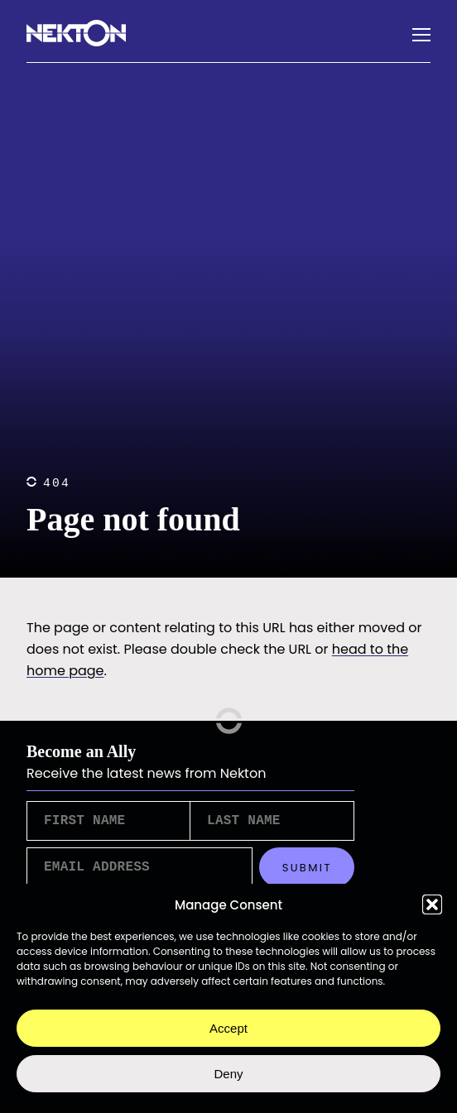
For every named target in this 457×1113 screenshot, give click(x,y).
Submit (307, 872)
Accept (228, 1028)
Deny (228, 1074)
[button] (432, 904)
